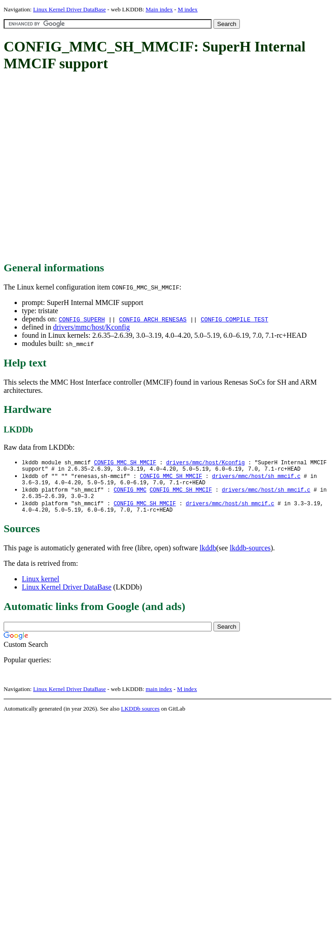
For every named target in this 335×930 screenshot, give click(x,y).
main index (159, 696)
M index (188, 9)
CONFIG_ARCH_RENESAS (152, 319)
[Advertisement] (85, 167)
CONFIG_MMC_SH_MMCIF (125, 463)
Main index (159, 9)
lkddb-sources (250, 555)
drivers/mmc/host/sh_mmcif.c (256, 478)
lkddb (208, 555)
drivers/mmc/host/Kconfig (91, 327)
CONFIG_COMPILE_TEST (234, 319)
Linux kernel (40, 586)
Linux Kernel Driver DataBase (69, 9)
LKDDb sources (140, 715)
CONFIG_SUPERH (82, 319)
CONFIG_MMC (130, 494)
